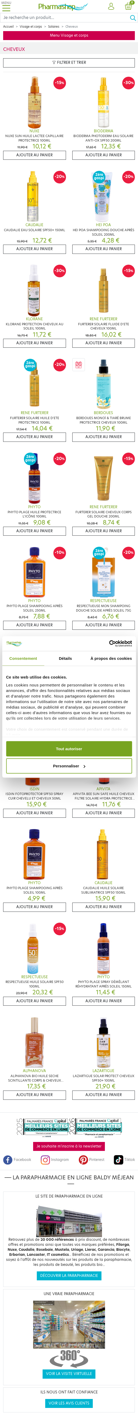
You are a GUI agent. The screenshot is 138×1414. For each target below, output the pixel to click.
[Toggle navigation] (6, 6)
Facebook (17, 1159)
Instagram (54, 1159)
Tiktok (124, 1159)
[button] (111, 6)
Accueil (8, 27)
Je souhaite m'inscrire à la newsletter (69, 1146)
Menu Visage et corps (69, 35)
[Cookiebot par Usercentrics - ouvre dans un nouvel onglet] (109, 643)
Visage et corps (31, 27)
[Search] (65, 17)
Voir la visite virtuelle (69, 1373)
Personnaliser (69, 766)
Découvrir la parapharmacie (69, 1275)
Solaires (53, 27)
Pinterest (91, 1159)
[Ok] (134, 17)
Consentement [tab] (23, 658)
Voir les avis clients (69, 1403)
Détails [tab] (65, 658)
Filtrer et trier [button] (69, 62)
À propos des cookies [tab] (111, 658)
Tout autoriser (69, 748)
